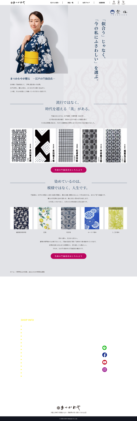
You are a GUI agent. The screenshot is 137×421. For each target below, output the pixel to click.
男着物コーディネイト (31, 369)
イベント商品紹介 (29, 346)
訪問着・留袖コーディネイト (33, 366)
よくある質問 (27, 353)
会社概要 (26, 343)
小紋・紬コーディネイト (31, 359)
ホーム (12, 272)
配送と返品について (30, 329)
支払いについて (28, 326)
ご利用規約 (27, 339)
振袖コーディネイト (30, 363)
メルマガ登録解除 (29, 356)
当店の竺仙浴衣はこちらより (69, 170)
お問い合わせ (27, 349)
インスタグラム (113, 370)
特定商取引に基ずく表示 (31, 333)
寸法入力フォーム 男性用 (32, 376)
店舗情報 (102, 3)
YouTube (111, 362)
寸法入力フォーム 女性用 (32, 373)
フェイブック (112, 355)
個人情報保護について (31, 336)
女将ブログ (86, 3)
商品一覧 (70, 3)
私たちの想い (54, 3)
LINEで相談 (112, 348)
